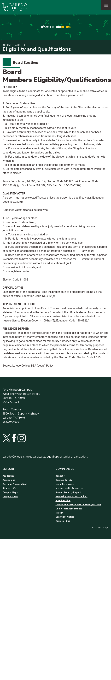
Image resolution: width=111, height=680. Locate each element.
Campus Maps (10, 492)
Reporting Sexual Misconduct (71, 496)
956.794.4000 (11, 422)
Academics (8, 476)
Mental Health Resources (69, 488)
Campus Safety (64, 480)
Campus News (10, 496)
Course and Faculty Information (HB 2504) (78, 505)
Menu (6, 60)
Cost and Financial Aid (15, 484)
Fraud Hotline (63, 500)
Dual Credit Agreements (69, 509)
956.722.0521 (11, 402)
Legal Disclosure (65, 484)
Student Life (9, 488)
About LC (20, 45)
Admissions (9, 480)
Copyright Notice (65, 517)
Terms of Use (63, 521)
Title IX (59, 513)
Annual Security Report (68, 492)
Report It (60, 476)
